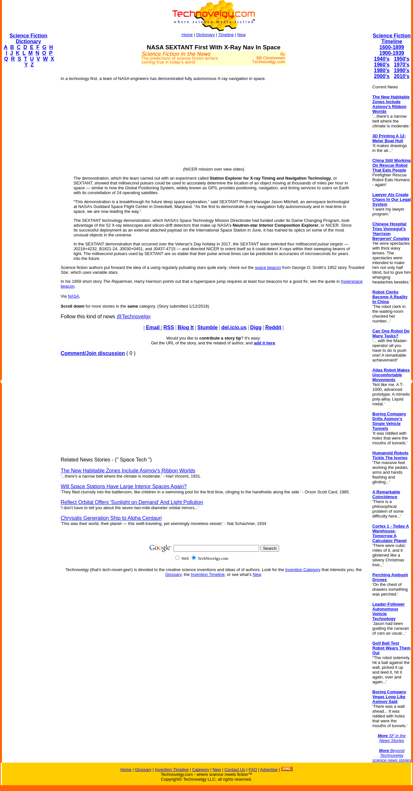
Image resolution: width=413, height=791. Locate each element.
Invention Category (302, 569)
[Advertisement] (28, 169)
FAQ (252, 769)
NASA (73, 296)
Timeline (226, 34)
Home (187, 34)
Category (200, 769)
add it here (264, 343)
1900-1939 (391, 53)
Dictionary (205, 34)
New (241, 34)
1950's (401, 59)
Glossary (173, 574)
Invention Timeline (208, 574)
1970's (401, 64)
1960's (381, 64)
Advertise (268, 769)
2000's (381, 76)
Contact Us (234, 769)
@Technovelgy (133, 316)
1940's (381, 59)
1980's (381, 70)
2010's (401, 76)
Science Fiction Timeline (391, 38)
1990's (401, 70)
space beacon (268, 267)
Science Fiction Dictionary (28, 38)
